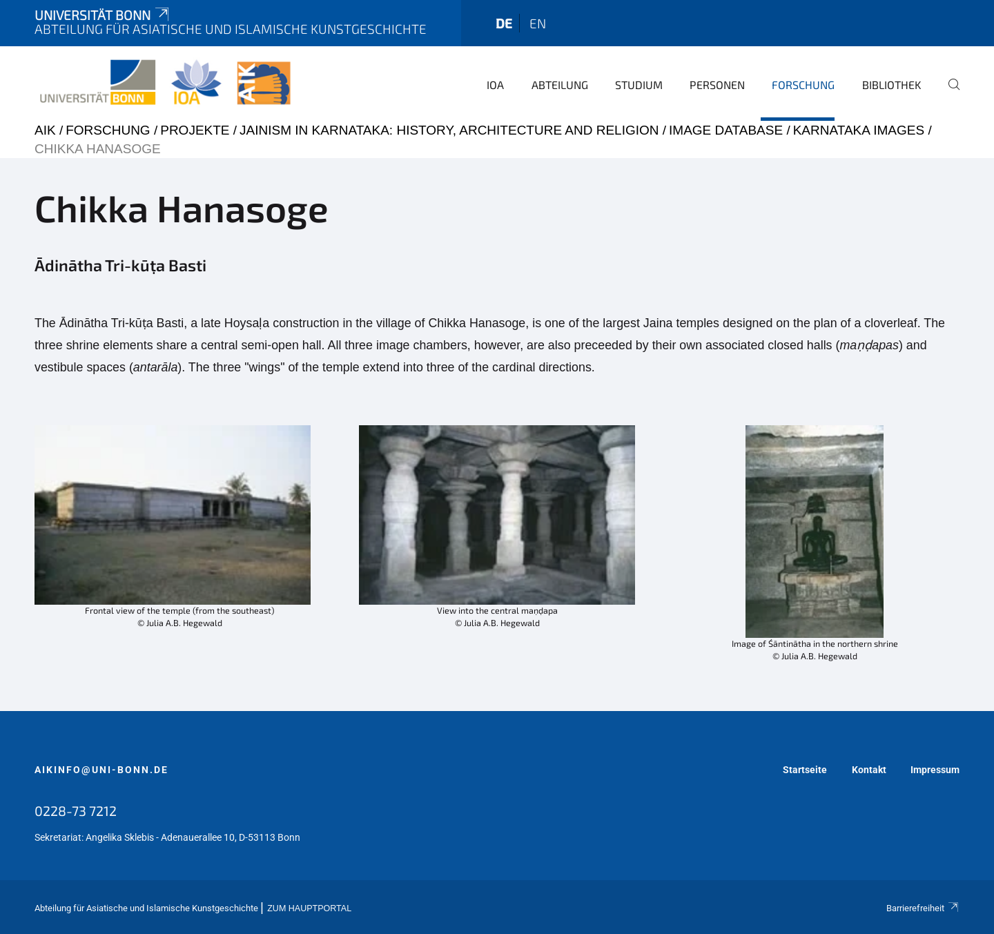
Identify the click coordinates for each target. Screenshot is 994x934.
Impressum (934, 769)
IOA (495, 84)
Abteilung (560, 84)
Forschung (803, 84)
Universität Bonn (103, 15)
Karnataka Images (858, 130)
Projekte (194, 130)
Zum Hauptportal (309, 908)
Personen (717, 84)
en (537, 23)
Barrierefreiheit (922, 908)
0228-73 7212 (76, 810)
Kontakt (869, 769)
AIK (45, 130)
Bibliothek (892, 84)
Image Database (726, 130)
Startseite (805, 769)
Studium (639, 84)
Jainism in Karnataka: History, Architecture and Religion (449, 130)
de (504, 23)
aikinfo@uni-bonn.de (101, 769)
